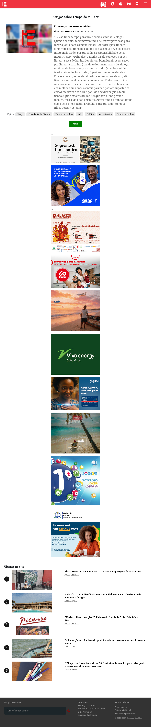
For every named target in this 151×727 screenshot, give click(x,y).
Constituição (105, 114)
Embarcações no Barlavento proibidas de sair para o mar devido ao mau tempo (105, 641)
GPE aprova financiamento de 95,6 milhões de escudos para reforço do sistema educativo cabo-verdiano (105, 664)
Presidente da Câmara (39, 114)
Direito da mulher (125, 114)
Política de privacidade (125, 713)
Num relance (122, 702)
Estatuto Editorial (123, 710)
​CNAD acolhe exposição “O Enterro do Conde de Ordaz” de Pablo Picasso (101, 619)
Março (20, 114)
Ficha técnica (121, 707)
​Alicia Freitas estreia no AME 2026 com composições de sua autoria (103, 571)
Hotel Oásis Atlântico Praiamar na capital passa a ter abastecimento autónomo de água (103, 596)
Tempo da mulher (64, 114)
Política (90, 114)
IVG (79, 114)
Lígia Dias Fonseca (64, 31)
